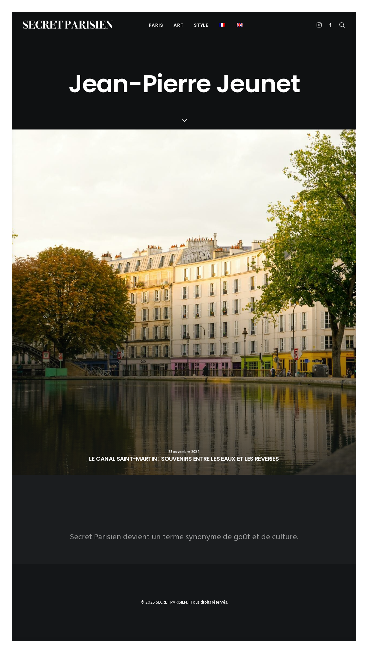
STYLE (201, 25)
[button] (222, 25)
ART (178, 25)
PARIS (156, 25)
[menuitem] (156, 25)
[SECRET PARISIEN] (68, 25)
